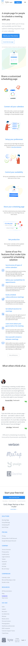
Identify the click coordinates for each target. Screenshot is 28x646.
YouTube (4, 566)
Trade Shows (5, 633)
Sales (3, 606)
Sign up (18, 2)
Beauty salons (5, 619)
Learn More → (14, 509)
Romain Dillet (9, 400)
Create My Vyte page (8, 42)
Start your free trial (14, 497)
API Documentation (7, 591)
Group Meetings (6, 522)
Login (10, 2)
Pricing (4, 536)
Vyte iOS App (5, 527)
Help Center (5, 598)
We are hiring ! (5, 569)
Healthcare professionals (8, 626)
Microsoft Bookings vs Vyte (8, 580)
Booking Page (5, 520)
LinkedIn (4, 564)
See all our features (16, 147)
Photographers (6, 623)
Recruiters (4, 611)
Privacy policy (5, 552)
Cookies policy (5, 554)
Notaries (4, 616)
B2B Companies (6, 628)
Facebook (4, 561)
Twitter (4, 559)
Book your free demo (10, 36)
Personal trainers (6, 621)
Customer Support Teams (8, 631)
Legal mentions (6, 557)
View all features (13, 355)
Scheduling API (5, 525)
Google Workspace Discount (9, 541)
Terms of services (6, 549)
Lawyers (4, 609)
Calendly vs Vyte (6, 577)
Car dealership (5, 614)
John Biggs (9, 427)
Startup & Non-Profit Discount (9, 538)
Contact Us (4, 596)
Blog (3, 593)
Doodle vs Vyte (5, 582)
